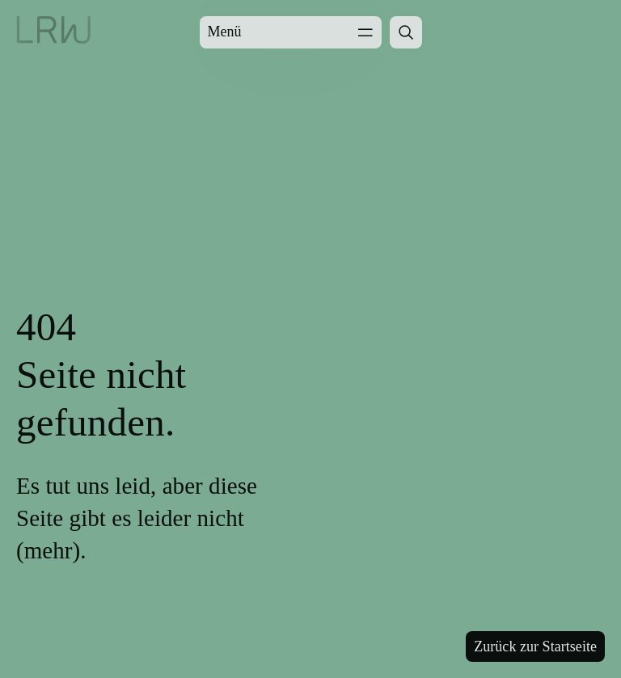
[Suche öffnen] (406, 32)
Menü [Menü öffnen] (291, 31)
